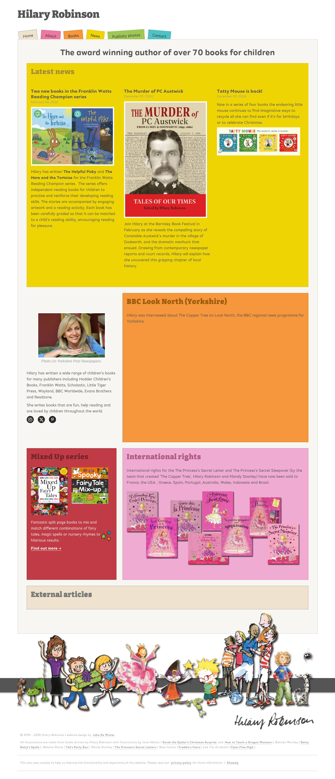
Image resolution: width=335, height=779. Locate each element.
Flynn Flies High (242, 747)
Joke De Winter (104, 735)
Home (28, 36)
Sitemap (233, 762)
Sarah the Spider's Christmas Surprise (189, 742)
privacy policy (181, 762)
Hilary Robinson (59, 14)
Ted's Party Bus (77, 747)
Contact (159, 36)
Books (73, 35)
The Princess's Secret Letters (135, 747)
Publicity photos (126, 35)
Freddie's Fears (189, 747)
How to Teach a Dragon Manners (248, 742)
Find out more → (46, 548)
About (50, 35)
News (95, 36)
